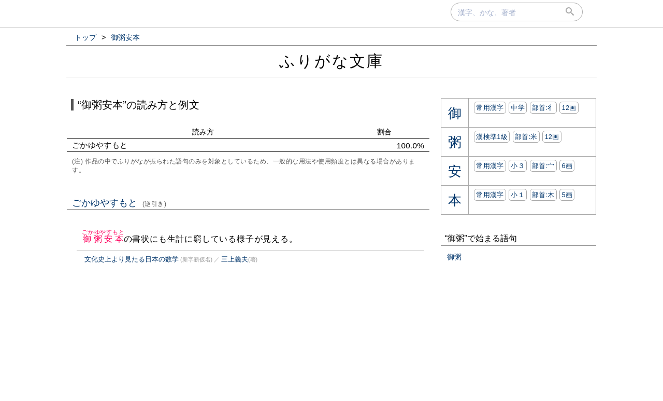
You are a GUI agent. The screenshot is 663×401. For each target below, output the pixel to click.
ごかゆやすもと (119, 203)
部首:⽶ (526, 137)
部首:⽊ (543, 195)
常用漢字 (489, 108)
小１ (518, 195)
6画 (566, 166)
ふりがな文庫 (331, 61)
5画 (566, 195)
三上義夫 (234, 259)
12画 (568, 108)
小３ (518, 166)
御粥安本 (103, 238)
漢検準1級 (492, 137)
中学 (518, 108)
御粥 (454, 257)
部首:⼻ (543, 108)
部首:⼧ (543, 166)
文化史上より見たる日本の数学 (131, 259)
